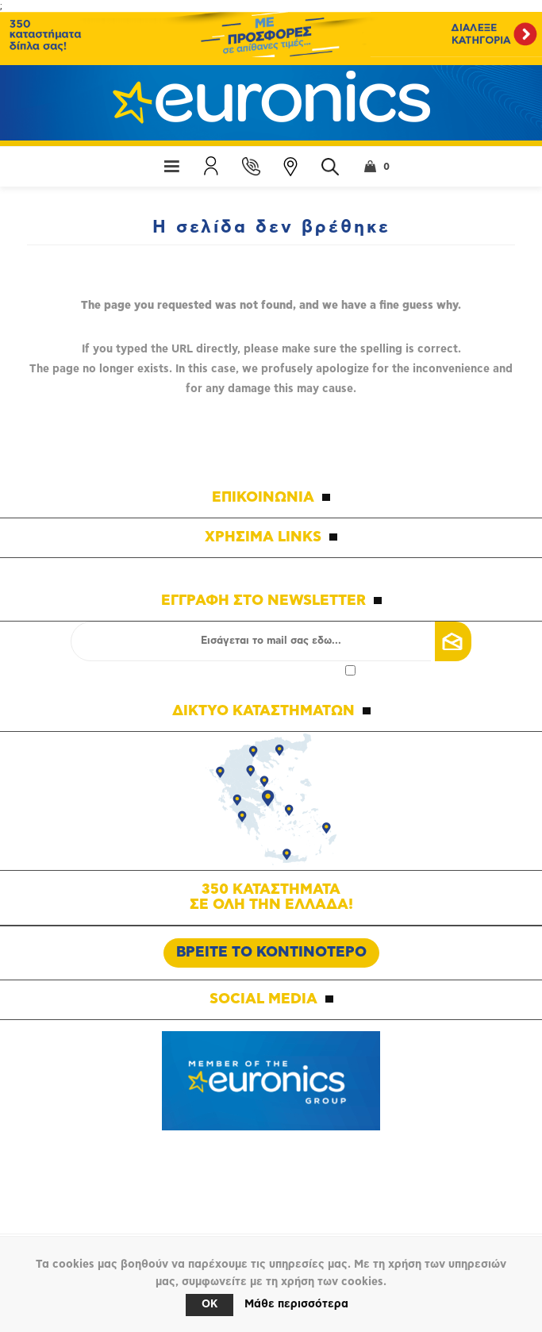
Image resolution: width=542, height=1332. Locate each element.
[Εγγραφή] (271, 641)
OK (209, 1304)
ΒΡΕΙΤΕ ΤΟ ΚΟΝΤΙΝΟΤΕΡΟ (271, 952)
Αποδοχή (271, 670)
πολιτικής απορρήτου (289, 670)
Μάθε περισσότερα (296, 1304)
